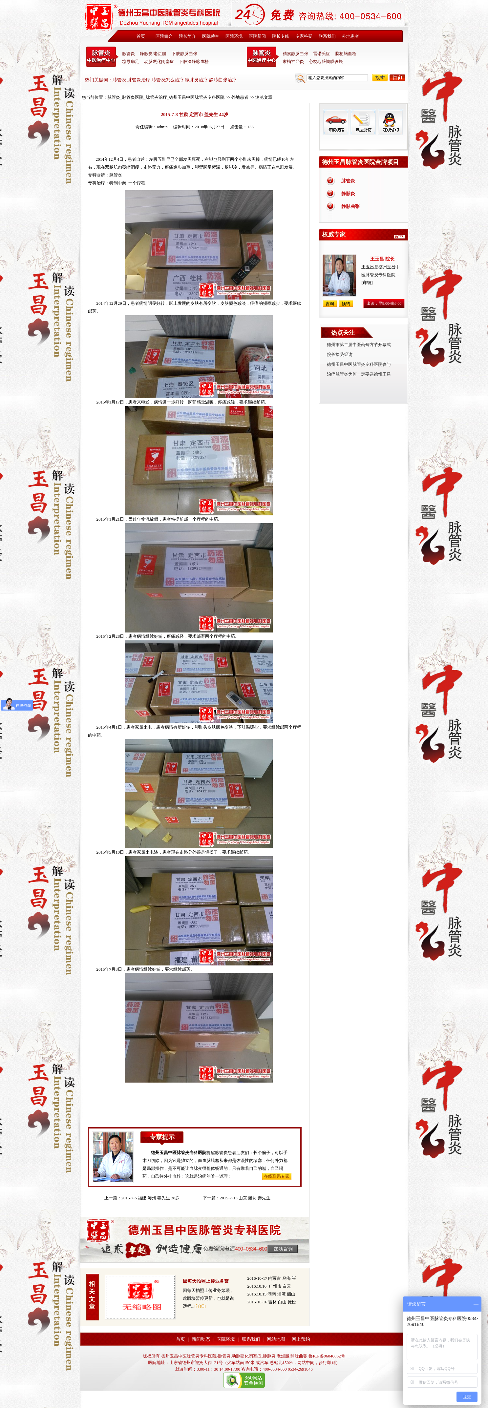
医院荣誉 (210, 36)
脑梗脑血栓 (345, 53)
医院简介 (164, 36)
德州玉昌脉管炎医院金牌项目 (360, 162)
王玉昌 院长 (382, 259)
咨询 (397, 77)
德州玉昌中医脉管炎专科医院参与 (359, 364)
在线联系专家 (276, 1176)
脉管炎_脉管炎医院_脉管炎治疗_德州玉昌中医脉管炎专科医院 (166, 97)
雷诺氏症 (321, 53)
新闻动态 (201, 1339)
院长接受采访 (339, 354)
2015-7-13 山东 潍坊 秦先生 (245, 1197)
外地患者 (350, 36)
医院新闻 (257, 36)
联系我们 (327, 36)
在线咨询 (390, 122)
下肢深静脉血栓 (194, 61)
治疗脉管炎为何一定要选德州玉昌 (359, 374)
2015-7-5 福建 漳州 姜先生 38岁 (150, 1197)
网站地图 (276, 1339)
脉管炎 (128, 53)
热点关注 (343, 332)
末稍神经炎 (263, 57)
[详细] (200, 1306)
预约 (346, 303)
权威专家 (334, 234)
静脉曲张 (350, 206)
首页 (141, 36)
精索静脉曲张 (295, 53)
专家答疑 (303, 36)
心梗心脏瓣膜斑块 (326, 61)
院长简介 (187, 36)
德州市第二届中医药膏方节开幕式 (359, 344)
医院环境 (234, 36)
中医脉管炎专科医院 (102, 57)
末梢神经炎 (293, 61)
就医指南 (363, 122)
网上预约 (301, 1339)
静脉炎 (348, 193)
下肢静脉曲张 (184, 53)
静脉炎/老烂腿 (153, 53)
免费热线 (363, 142)
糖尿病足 (130, 61)
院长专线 (280, 36)
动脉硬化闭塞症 (159, 61)
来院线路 (336, 122)
